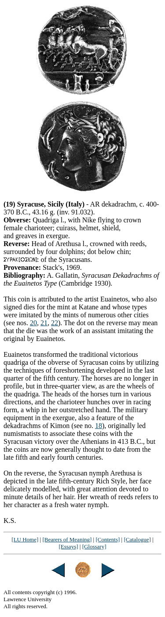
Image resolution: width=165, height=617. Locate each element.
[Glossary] (94, 546)
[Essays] (68, 546)
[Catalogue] (137, 539)
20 (33, 323)
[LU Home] (24, 539)
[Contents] (107, 539)
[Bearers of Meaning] (67, 539)
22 (54, 323)
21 (44, 323)
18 (98, 425)
